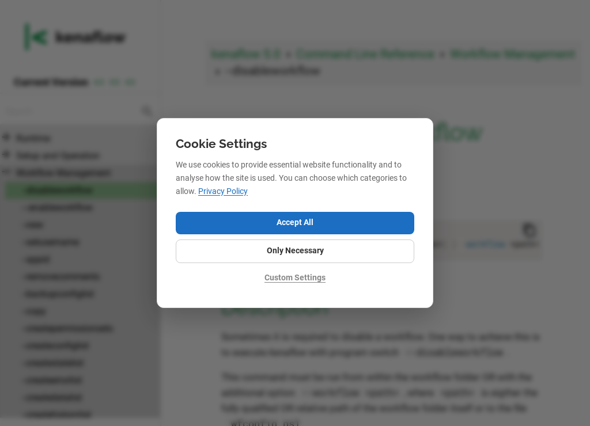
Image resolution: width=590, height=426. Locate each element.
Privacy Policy (223, 191)
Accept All (295, 222)
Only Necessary (295, 251)
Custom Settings (295, 277)
